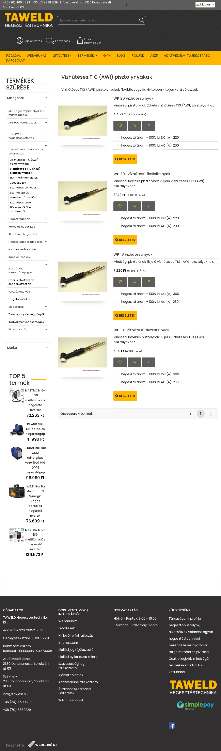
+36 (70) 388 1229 (45, 2)
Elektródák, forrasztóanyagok (20, 270)
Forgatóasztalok (19, 299)
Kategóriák (16, 98)
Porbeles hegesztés (22, 227)
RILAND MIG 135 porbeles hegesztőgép (35, 429)
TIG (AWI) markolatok (24, 178)
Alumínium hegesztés (23, 234)
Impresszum (68, 642)
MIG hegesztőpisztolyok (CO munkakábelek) (27, 113)
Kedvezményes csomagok (26, 322)
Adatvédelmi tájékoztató (187, 55)
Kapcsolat (15, 60)
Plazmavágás (18, 329)
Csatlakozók (18, 183)
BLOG (121, 55)
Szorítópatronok (20, 202)
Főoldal (13, 55)
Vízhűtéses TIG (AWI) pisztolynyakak (25, 171)
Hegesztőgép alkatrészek (26, 242)
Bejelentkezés (33, 41)
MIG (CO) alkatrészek (23, 122)
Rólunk (137, 55)
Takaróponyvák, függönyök (27, 314)
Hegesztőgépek (19, 219)
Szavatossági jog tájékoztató (71, 666)
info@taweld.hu (71, 2)
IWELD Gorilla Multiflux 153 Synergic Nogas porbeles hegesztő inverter (35, 501)
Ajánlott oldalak (70, 675)
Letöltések (62, 55)
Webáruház (37, 55)
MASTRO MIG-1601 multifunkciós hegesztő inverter (35, 400)
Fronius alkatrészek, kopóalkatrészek (21, 282)
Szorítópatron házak (23, 187)
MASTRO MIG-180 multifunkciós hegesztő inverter (35, 539)
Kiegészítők (16, 307)
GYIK (107, 55)
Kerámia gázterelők (23, 197)
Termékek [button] (86, 55)
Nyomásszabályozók (22, 249)
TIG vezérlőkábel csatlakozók (21, 209)
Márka (12, 348)
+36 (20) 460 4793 (16, 2)
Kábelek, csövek (19, 257)
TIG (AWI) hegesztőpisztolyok (21, 136)
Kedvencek (62, 41)
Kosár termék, (92, 41)
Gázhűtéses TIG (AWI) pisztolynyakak (24, 162)
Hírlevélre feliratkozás (75, 635)
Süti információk (71, 700)
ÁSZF (154, 55)
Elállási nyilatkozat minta (77, 657)
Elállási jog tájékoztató (76, 650)
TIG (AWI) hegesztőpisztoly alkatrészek (26, 151)
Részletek (125, 159)
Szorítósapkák (19, 193)
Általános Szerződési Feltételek (74, 691)
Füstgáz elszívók (19, 292)
